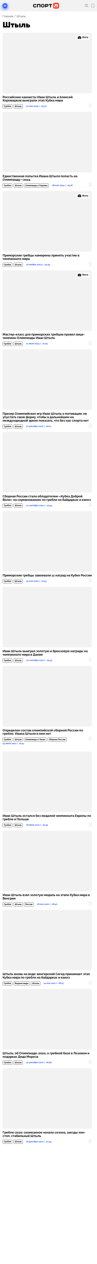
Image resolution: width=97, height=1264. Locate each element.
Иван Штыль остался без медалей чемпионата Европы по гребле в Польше (47, 817)
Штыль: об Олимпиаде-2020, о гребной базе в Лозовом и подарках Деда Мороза (46, 1055)
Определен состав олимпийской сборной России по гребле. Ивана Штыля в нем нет (43, 732)
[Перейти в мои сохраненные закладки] (92, 6)
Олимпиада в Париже (36, 185)
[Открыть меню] (5, 5)
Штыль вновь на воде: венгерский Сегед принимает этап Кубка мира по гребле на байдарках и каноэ (46, 975)
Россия (29, 904)
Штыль (18, 106)
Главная (8, 16)
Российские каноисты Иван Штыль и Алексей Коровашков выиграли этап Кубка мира (38, 98)
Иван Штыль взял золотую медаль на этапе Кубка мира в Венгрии (46, 896)
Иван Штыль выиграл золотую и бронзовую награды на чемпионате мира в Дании (45, 652)
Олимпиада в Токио (35, 739)
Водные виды (22, 983)
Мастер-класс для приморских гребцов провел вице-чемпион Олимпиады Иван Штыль (44, 336)
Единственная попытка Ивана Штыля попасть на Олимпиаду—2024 (40, 177)
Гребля (7, 106)
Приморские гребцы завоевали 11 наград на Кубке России (47, 575)
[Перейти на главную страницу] (46, 6)
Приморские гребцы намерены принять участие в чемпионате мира (41, 257)
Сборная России (57, 739)
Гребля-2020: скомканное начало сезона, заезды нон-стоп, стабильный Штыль (44, 1134)
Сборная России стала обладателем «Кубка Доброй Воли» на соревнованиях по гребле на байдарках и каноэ (47, 498)
